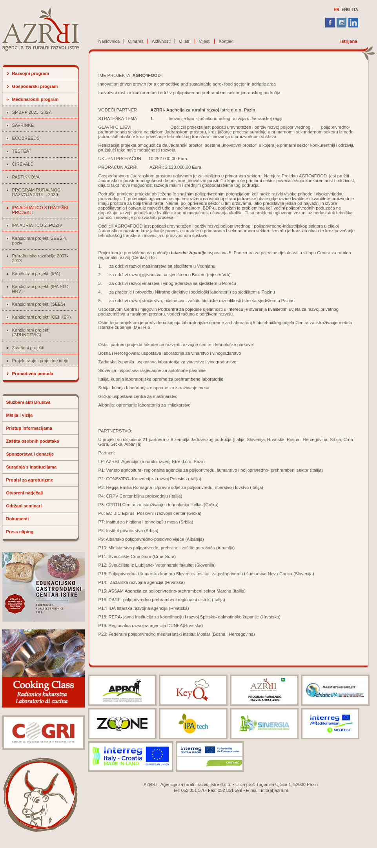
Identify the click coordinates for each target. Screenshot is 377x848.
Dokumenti (17, 518)
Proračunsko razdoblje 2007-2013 (40, 258)
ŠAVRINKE (23, 125)
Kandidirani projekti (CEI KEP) (41, 317)
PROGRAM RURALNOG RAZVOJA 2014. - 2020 (36, 192)
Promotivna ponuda (32, 373)
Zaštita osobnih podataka (32, 441)
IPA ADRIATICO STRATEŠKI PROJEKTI (40, 210)
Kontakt (226, 41)
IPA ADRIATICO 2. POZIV (37, 225)
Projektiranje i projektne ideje (40, 360)
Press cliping (20, 531)
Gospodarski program (35, 86)
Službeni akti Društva (28, 402)
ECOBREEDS (26, 138)
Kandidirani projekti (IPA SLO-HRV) (41, 289)
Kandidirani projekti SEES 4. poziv (39, 240)
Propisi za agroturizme (29, 480)
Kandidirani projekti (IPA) (36, 273)
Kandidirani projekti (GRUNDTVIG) (30, 332)
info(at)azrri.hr (274, 790)
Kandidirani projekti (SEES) (39, 304)
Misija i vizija (19, 415)
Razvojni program (30, 73)
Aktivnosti (161, 41)
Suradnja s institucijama (31, 467)
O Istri (185, 41)
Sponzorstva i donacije (30, 454)
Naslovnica (109, 41)
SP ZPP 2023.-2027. (32, 112)
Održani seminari (24, 505)
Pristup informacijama (29, 428)
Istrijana (349, 41)
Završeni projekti (28, 347)
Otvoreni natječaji (24, 493)
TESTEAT (22, 151)
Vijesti (205, 41)
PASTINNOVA (26, 177)
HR (336, 9)
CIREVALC (23, 164)
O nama (136, 41)
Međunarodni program (35, 99)
